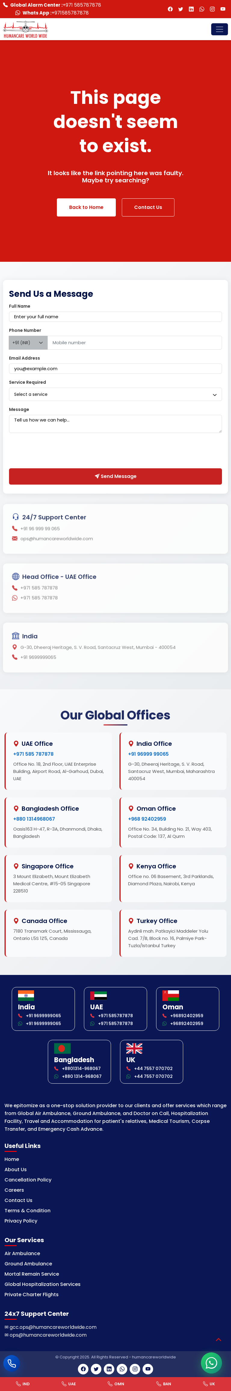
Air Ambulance (22, 1253)
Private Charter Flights (32, 1294)
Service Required (27, 382)
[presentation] (54, 452)
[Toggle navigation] (219, 29)
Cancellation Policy (28, 1179)
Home (12, 1159)
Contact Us (148, 207)
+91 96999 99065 (148, 754)
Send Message (116, 476)
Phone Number (25, 330)
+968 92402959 (147, 819)
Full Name (19, 306)
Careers (14, 1190)
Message (19, 409)
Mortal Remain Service (32, 1274)
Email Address (24, 358)
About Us (16, 1169)
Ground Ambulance (28, 1263)
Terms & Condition (28, 1210)
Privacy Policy (21, 1220)
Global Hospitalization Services (43, 1284)
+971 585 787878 (33, 754)
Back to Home (86, 207)
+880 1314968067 (34, 819)
